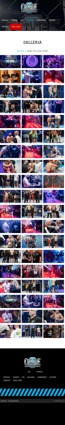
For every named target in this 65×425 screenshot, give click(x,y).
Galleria (21, 51)
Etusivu (6, 399)
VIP (23, 399)
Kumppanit (42, 399)
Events (16, 399)
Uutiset (53, 399)
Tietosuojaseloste (13, 423)
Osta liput (17, 402)
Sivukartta (3, 423)
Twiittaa (39, 394)
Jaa (29, 394)
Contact (6, 402)
